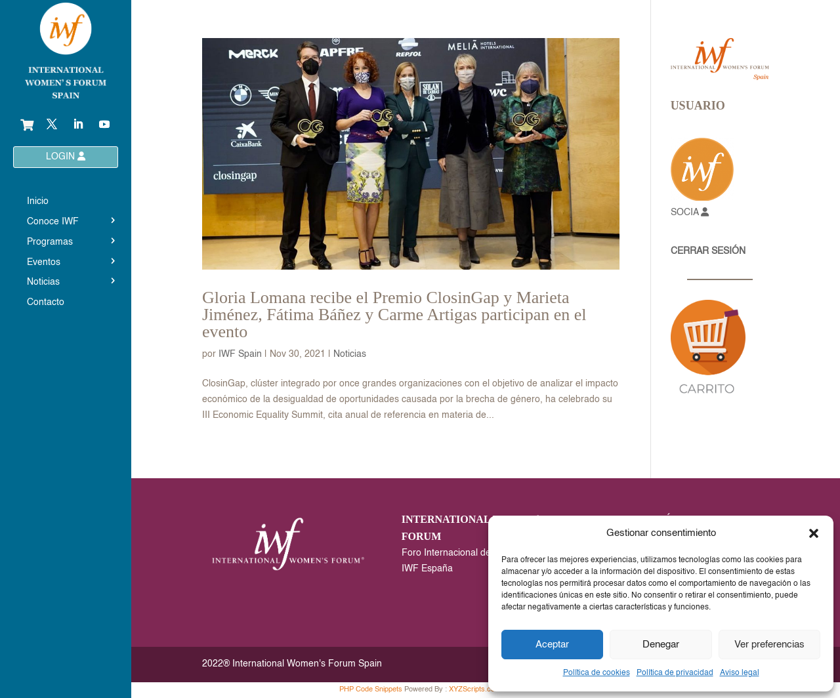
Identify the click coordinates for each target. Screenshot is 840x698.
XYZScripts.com (475, 689)
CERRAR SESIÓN (708, 251)
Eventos (43, 262)
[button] (813, 533)
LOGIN (65, 156)
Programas (50, 242)
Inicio (38, 201)
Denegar (660, 644)
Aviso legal (739, 673)
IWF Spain (240, 354)
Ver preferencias (769, 644)
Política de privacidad (675, 673)
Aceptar (552, 644)
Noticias (43, 282)
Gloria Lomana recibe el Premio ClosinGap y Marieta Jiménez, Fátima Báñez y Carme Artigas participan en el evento (394, 314)
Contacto (45, 302)
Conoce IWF (53, 221)
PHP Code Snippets (370, 689)
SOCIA (690, 212)
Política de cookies (596, 673)
